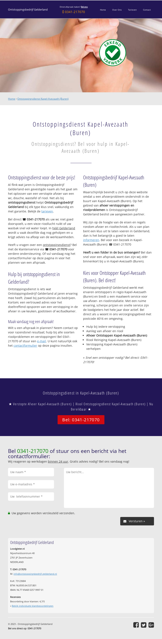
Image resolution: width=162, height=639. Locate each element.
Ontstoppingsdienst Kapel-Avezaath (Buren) (43, 99)
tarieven (47, 211)
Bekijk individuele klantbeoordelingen (32, 605)
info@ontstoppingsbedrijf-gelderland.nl (35, 573)
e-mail (41, 341)
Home (11, 99)
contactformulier (25, 346)
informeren (91, 240)
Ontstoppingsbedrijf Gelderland (28, 9)
